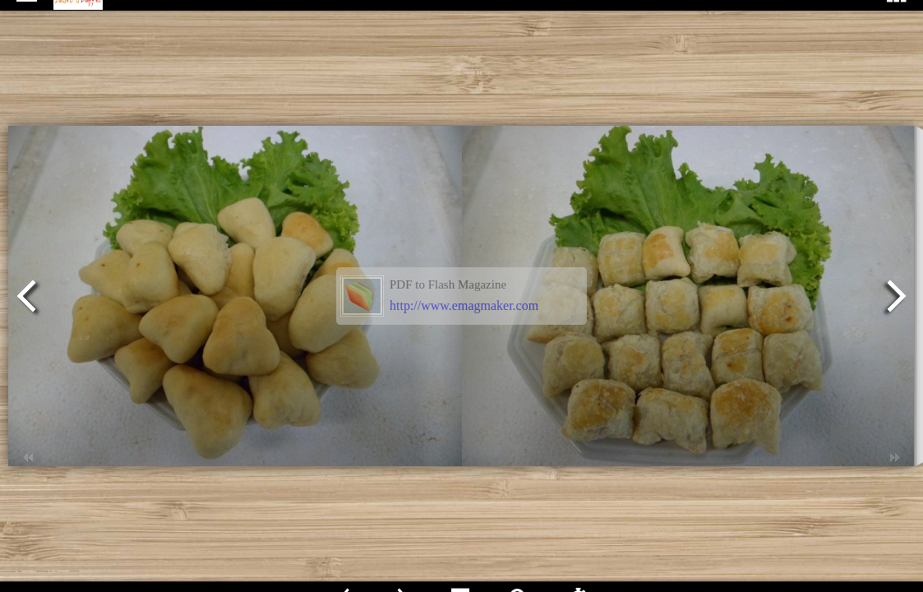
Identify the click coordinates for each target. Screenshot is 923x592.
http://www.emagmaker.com (464, 305)
